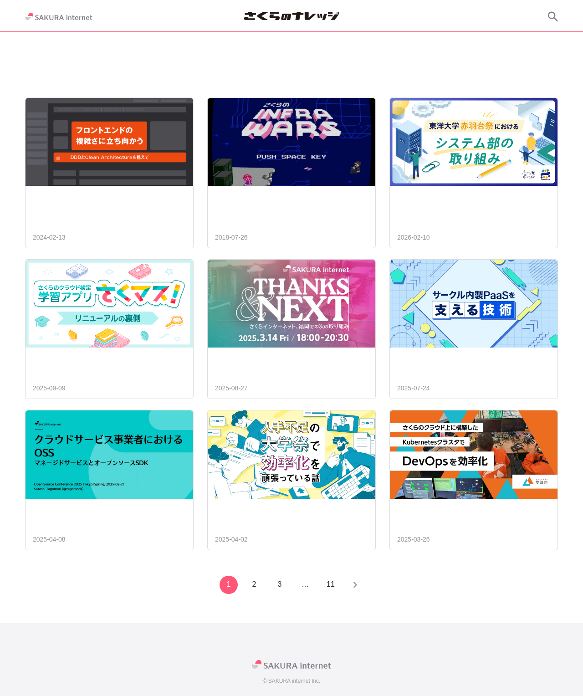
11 (330, 584)
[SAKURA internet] (58, 16)
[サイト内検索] (553, 16)
